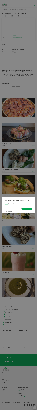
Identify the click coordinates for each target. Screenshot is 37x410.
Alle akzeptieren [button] (27, 208)
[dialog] (18, 205)
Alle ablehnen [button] (17, 208)
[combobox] (32, 197)
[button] (8, 211)
